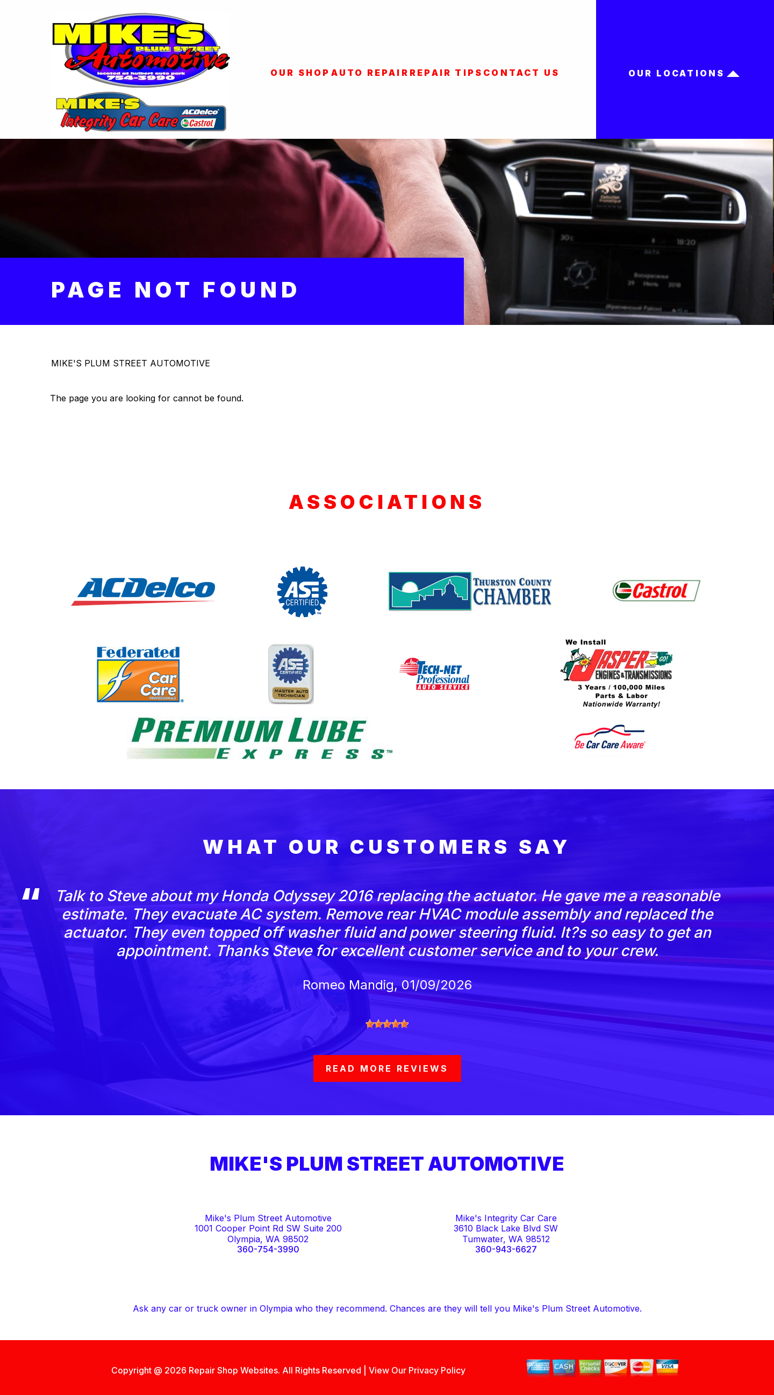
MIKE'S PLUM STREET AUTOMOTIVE (130, 363)
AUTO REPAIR (370, 72)
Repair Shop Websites (232, 1370)
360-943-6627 (506, 1249)
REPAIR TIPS (446, 72)
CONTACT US (521, 72)
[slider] (387, 1023)
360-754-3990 (268, 1249)
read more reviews (387, 1068)
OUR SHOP (300, 72)
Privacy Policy (436, 1370)
